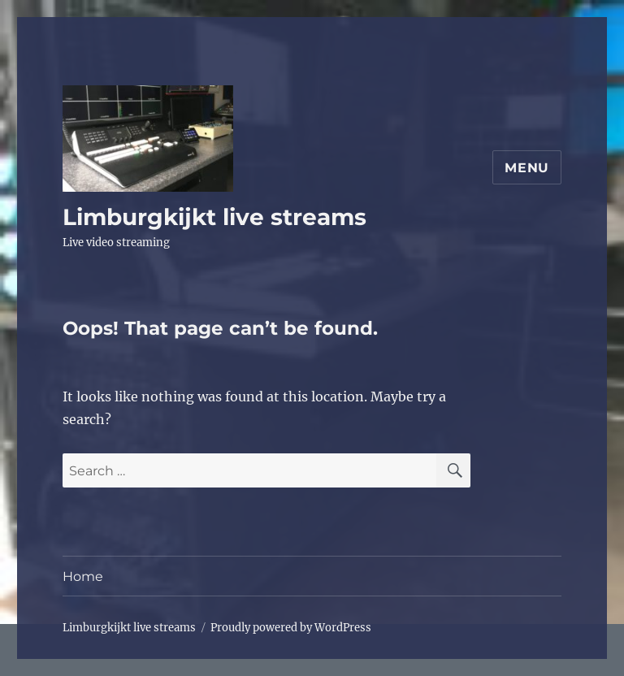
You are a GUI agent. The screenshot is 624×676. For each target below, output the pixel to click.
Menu (527, 168)
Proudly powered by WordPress (290, 628)
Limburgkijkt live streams (214, 217)
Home (83, 576)
